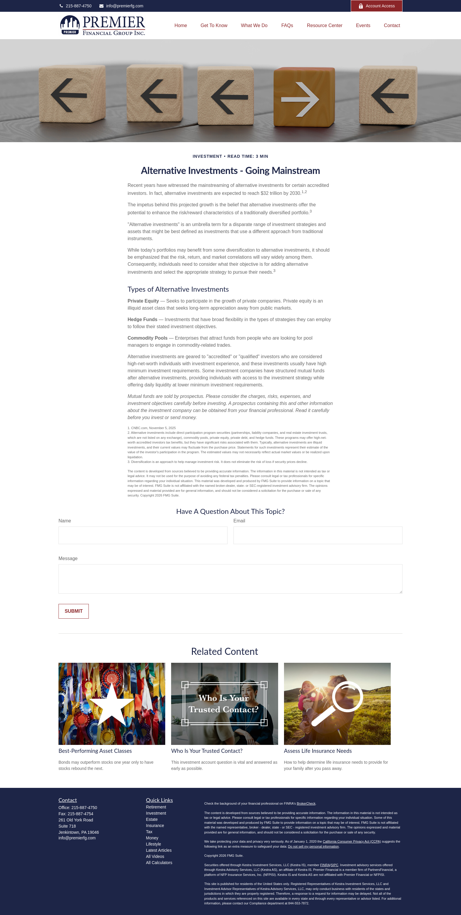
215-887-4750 (75, 6)
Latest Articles (159, 850)
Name (65, 520)
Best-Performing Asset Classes (95, 751)
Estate (152, 819)
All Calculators (159, 862)
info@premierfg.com (121, 6)
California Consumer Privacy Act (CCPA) (352, 841)
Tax (149, 831)
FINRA (325, 865)
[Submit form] (74, 611)
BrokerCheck (306, 803)
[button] (181, 25)
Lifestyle (153, 844)
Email (239, 520)
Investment (156, 813)
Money (152, 838)
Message (68, 558)
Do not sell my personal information (313, 846)
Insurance (155, 825)
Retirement (156, 807)
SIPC (334, 865)
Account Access (376, 6)
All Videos (155, 856)
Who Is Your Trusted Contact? (207, 751)
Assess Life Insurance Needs (318, 751)
